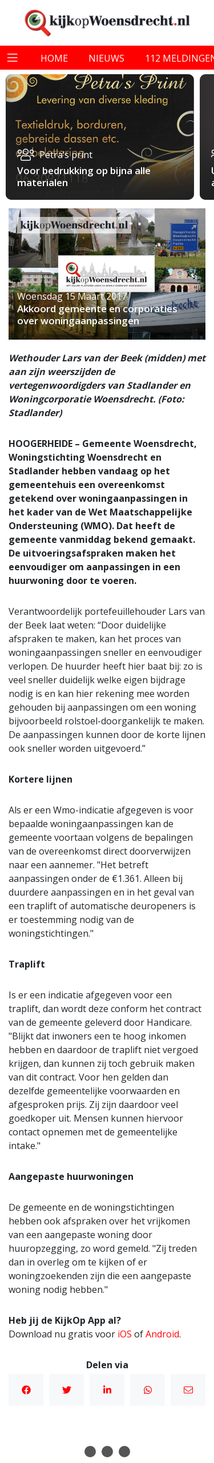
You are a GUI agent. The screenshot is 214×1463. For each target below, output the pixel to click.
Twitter (66, 1390)
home (54, 58)
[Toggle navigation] (12, 58)
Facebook (26, 1390)
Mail (188, 1390)
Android (162, 1334)
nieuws (106, 58)
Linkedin (107, 1390)
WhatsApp (148, 1390)
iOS (125, 1334)
